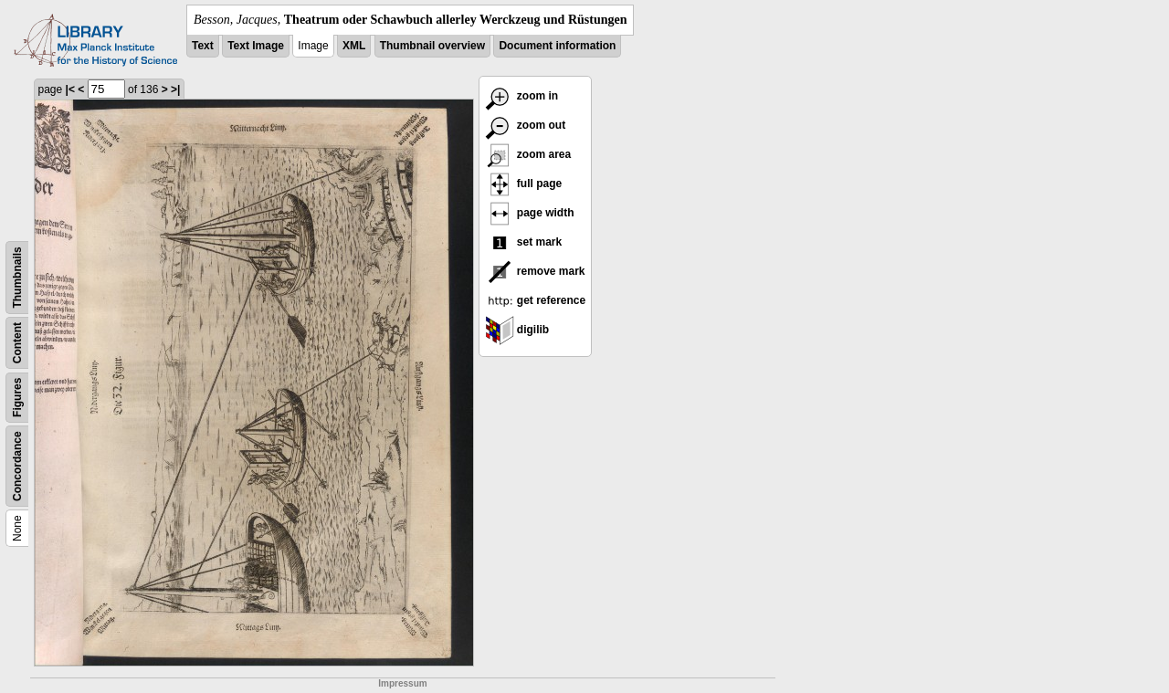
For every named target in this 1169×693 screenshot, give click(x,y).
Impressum (402, 683)
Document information (557, 45)
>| (175, 89)
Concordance (17, 466)
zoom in (522, 95)
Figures (17, 397)
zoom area (528, 154)
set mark (524, 242)
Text (203, 45)
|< (70, 89)
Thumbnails (17, 277)
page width (529, 212)
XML (353, 45)
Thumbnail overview (432, 45)
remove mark (535, 271)
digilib (517, 329)
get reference (535, 300)
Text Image (255, 45)
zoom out (525, 125)
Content (17, 342)
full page (524, 183)
